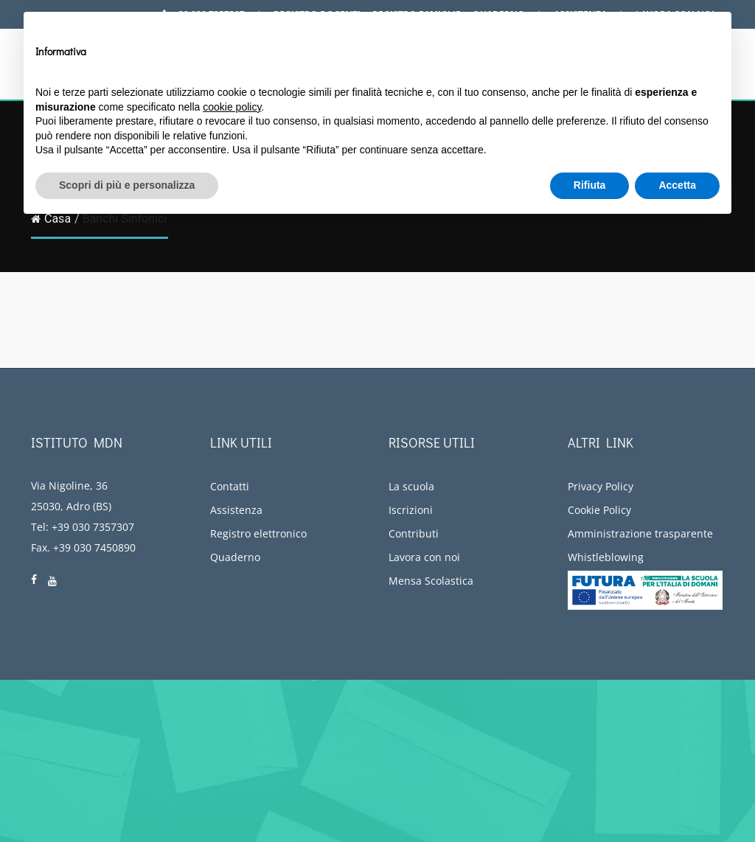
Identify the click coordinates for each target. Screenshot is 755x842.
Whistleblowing (606, 557)
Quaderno (235, 557)
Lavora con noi (424, 557)
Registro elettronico (258, 533)
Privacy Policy (600, 486)
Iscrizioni (411, 510)
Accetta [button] (677, 185)
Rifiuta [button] (590, 185)
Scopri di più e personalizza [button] (127, 185)
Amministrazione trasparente (640, 533)
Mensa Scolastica (431, 581)
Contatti (229, 486)
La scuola (411, 486)
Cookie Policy (599, 510)
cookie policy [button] (232, 107)
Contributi (414, 533)
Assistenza (236, 510)
